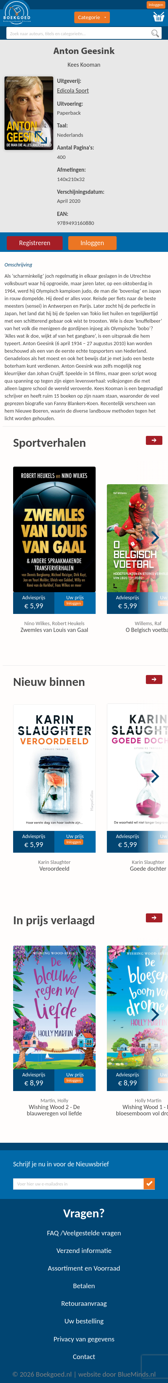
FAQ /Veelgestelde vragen (84, 1233)
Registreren (34, 243)
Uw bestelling (84, 1321)
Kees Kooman (84, 64)
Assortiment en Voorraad (84, 1268)
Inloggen (156, 4)
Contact (84, 1356)
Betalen (84, 1285)
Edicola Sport (73, 90)
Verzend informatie (83, 1250)
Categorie (92, 17)
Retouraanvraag (84, 1303)
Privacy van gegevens (84, 1339)
